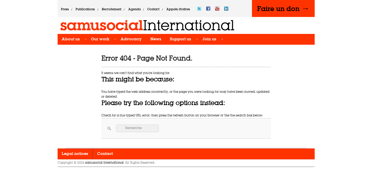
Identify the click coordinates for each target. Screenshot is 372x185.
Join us (209, 39)
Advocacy (131, 39)
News (155, 39)
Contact (153, 9)
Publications (85, 9)
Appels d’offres (178, 9)
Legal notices (75, 154)
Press (65, 9)
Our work (100, 39)
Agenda (134, 9)
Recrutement (111, 9)
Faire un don (283, 8)
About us (71, 39)
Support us (180, 39)
